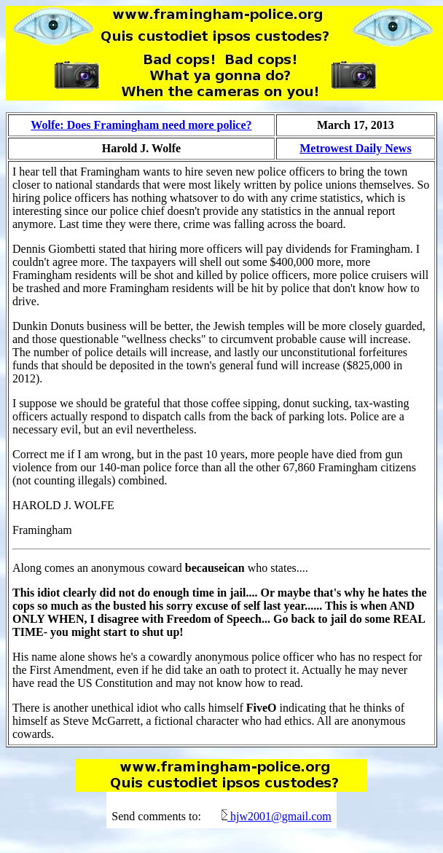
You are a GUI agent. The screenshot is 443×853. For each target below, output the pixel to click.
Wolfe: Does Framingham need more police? (141, 125)
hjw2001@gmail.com (281, 816)
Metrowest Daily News (355, 148)
